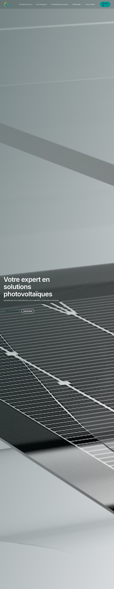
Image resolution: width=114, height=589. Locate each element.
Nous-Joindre (89, 4)
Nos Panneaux (42, 4)
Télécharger (77, 4)
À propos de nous (27, 4)
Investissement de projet (60, 4)
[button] (33, 4)
